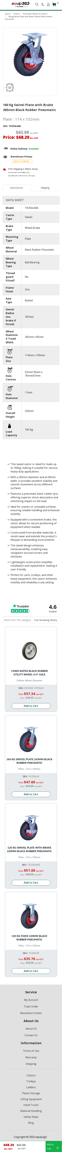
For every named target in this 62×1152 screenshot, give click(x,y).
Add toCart (53, 1146)
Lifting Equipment (31, 1099)
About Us (31, 1028)
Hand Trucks (31, 1105)
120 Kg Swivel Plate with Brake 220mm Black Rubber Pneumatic (29, 849)
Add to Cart (31, 706)
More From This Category (17, 620)
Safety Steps (31, 1117)
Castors (31, 1075)
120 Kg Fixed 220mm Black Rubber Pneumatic (29, 937)
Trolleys (31, 1081)
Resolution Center (31, 1013)
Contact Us (31, 1035)
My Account (31, 1000)
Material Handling (31, 1111)
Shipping (45, 187)
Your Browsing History (45, 620)
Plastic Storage (31, 1093)
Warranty (31, 1057)
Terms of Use (31, 1051)
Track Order (31, 1006)
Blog (31, 1123)
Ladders (31, 1087)
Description (16, 187)
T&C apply (31, 176)
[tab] (17, 187)
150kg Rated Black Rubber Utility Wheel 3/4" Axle (29, 672)
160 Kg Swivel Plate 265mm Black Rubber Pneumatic (29, 761)
